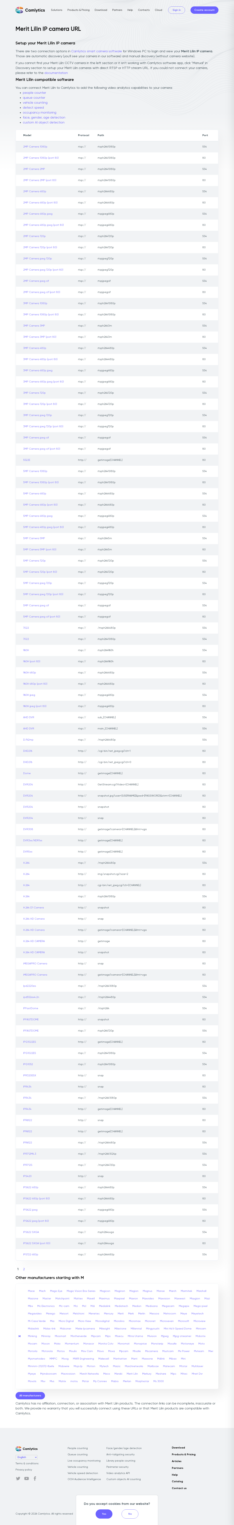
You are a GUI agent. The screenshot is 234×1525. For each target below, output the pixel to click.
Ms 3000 (158, 1381)
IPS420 (27, 1176)
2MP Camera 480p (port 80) (40, 202)
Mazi (207, 1298)
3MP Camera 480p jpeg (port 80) (43, 381)
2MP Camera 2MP (34, 169)
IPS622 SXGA (31, 1232)
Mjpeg (165, 1336)
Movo (100, 1351)
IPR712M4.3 (29, 1154)
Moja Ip (78, 1366)
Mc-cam (64, 1306)
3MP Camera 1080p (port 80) (41, 314)
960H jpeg (29, 695)
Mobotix (200, 1336)
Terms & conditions (27, 1463)
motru (74, 1381)
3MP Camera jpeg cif (36, 437)
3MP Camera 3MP (34, 326)
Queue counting (78, 1454)
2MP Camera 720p (34, 236)
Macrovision (68, 1374)
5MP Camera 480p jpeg (37, 516)
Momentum (72, 1343)
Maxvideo (148, 1298)
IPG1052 (28, 1064)
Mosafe (172, 1343)
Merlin (141, 1313)
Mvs (52, 1381)
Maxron (133, 1298)
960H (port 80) (31, 661)
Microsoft (183, 1321)
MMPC (53, 1359)
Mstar (85, 1381)
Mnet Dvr (197, 1374)
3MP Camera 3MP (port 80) (39, 337)
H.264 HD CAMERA (34, 941)
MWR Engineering (83, 1359)
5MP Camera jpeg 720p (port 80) (43, 594)
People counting (78, 1448)
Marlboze (153, 1366)
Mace (31, 1291)
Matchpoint (62, 1298)
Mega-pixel (200, 1306)
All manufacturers (30, 1395)
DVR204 (28, 784)
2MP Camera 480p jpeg (37, 214)
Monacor (88, 1343)
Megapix (184, 1306)
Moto (201, 1343)
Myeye (32, 1374)
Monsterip (157, 1343)
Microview (199, 1321)
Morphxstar (142, 1381)
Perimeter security (117, 1467)
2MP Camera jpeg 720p (37, 258)
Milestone (120, 1328)
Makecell (103, 1359)
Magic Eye (56, 1291)
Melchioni (78, 1313)
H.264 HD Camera (34, 919)
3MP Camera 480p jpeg (37, 370)
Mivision (152, 1336)
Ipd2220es (29, 986)
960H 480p (29, 672)
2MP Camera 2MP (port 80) (39, 180)
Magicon (105, 1291)
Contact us (179, 1488)
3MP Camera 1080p (35, 303)
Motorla (32, 1351)
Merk (131, 1313)
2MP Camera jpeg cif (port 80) (41, 292)
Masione (33, 1298)
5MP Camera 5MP (34, 538)
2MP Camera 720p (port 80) (40, 247)
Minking (32, 1336)
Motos (61, 1351)
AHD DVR (28, 717)
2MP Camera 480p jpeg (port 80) (43, 225)
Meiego (50, 1313)
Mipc (173, 1374)
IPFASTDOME (31, 1019)
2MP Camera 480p (34, 191)
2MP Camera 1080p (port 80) (41, 158)
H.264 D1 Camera (33, 907)
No (130, 1514)
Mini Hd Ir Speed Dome (178, 1328)
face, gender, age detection (44, 117)
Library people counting (120, 1461)
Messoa (154, 1313)
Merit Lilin (132, 1374)
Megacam (168, 1306)
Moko (57, 1343)
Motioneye (187, 1343)
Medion (136, 1306)
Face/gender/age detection (124, 1448)
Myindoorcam (48, 1374)
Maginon (120, 1291)
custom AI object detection (44, 122)
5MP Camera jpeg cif (36, 605)
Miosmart (60, 1336)
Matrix (62, 1381)
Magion (133, 1291)
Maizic (116, 1366)
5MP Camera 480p (34, 493)
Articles (176, 1461)
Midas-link (49, 1328)
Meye (183, 1313)
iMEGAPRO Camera (35, 963)
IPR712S (27, 1165)
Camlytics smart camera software (96, 51)
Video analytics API (118, 1473)
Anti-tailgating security (120, 1454)
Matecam (169, 1366)
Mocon (45, 1343)
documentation (56, 73)
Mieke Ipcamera (85, 1328)
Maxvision (164, 1298)
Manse (161, 1291)
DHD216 (27, 751)
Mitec (184, 1374)
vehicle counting (35, 102)
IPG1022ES (29, 1042)
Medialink (104, 1306)
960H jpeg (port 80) (34, 706)
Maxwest (179, 1298)
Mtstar (183, 1366)
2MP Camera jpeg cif (36, 281)
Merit (121, 1313)
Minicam (201, 1328)
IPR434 (27, 1086)
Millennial (136, 1328)
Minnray (45, 1336)
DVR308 (28, 829)
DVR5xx (27, 851)
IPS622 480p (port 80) (36, 1198)
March (172, 1291)
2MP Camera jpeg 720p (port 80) (43, 270)
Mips (108, 1336)
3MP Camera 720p (34, 393)
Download (101, 10)
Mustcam (168, 1351)
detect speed (33, 107)
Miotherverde (79, 1336)
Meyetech (197, 1313)
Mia (52, 1321)
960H (26, 650)
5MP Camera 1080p (35, 471)
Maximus (104, 1298)
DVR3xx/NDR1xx (32, 840)
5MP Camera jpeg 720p (37, 583)
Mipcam (96, 1336)
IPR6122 (27, 1120)
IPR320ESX (29, 1075)
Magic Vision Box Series (81, 1291)
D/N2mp (28, 740)
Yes (104, 1514)
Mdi (92, 1306)
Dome (27, 773)
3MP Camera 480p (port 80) (40, 359)
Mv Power (184, 1351)
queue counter (34, 97)
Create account (204, 10)
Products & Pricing (78, 10)
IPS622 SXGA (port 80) (36, 1243)
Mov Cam (87, 1351)
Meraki (118, 1374)
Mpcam (123, 1351)
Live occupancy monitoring (84, 1461)
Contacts (144, 10)
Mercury (108, 1313)
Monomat (124, 1343)
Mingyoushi (152, 1328)
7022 (26, 628)
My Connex (100, 1381)
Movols (32, 1381)
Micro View (84, 1321)
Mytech (104, 1366)
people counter (34, 92)
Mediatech (121, 1306)
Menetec (94, 1313)
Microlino (119, 1321)
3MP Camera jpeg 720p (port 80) (43, 426)
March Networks (89, 1374)
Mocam (32, 1343)
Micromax (135, 1321)
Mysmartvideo (36, 1359)
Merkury (146, 1374)
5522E (26, 460)
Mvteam (199, 1351)
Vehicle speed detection (83, 1473)
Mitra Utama (135, 1336)
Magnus (147, 1291)
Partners (117, 10)
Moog (65, 1359)
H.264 (26, 863)
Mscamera (151, 1351)
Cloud (158, 10)
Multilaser (197, 1366)
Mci (76, 1306)
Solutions (56, 10)
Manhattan (120, 1359)
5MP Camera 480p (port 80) (40, 505)
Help (130, 10)
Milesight (104, 1328)
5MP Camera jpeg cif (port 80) (41, 616)
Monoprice (140, 1343)
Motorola (47, 1351)
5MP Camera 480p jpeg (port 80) (43, 527)
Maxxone (147, 1359)
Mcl (84, 1306)
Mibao (173, 1359)
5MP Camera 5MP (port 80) (39, 549)
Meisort (64, 1313)
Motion (91, 1366)
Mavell (91, 1298)
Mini (183, 1359)
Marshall (201, 1291)
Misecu (119, 1336)
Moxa (111, 1351)
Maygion (195, 1298)
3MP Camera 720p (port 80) (40, 404)
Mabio (115, 1381)
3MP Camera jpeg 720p (37, 415)
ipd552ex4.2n (31, 997)
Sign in (177, 10)
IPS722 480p (30, 1254)
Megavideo (35, 1313)
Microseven (167, 1321)
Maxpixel (119, 1298)
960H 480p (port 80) (35, 684)
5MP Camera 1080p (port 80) (41, 482)
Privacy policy (24, 1469)
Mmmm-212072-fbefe (41, 1366)
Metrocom (169, 1313)
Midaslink (33, 1328)
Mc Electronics (46, 1306)
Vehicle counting (78, 1467)
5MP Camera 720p (34, 561)
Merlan (127, 1381)
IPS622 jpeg (30, 1210)
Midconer (65, 1328)
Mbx (30, 1306)
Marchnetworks (134, 1366)
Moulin (73, 1351)
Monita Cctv (105, 1343)
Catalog (177, 1481)
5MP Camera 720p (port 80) (40, 572)
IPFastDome (30, 1008)
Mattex (78, 1298)
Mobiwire (63, 1366)
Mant (134, 1359)
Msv (43, 1381)
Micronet (150, 1321)
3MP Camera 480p (34, 348)
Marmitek (186, 1291)
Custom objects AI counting (123, 1479)
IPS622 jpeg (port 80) (36, 1221)
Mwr (210, 1351)
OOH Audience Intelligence (84, 1479)
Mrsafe (137, 1351)
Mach (42, 1291)
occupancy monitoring (39, 112)
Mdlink (161, 1359)
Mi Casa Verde (37, 1321)
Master (47, 1298)
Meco (106, 1374)
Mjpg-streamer (182, 1336)
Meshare (161, 1374)
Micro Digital (66, 1321)
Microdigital (102, 1321)
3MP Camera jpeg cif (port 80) (41, 449)
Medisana (152, 1306)
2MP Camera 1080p (35, 146)
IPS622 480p (30, 1187)
